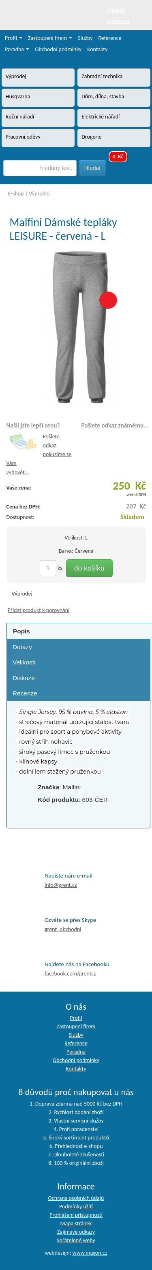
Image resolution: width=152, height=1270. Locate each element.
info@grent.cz (61, 885)
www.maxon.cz (90, 1252)
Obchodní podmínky (58, 49)
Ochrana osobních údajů (76, 1198)
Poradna (17, 49)
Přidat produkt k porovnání (39, 610)
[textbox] (40, 168)
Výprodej (39, 193)
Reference (110, 38)
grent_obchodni (63, 929)
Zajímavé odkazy (76, 1231)
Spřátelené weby (76, 1240)
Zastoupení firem (50, 38)
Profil (13, 38)
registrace (118, 21)
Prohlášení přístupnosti (76, 1215)
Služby (85, 38)
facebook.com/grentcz (70, 973)
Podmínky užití (76, 1206)
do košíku (89, 568)
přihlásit (116, 10)
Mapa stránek (76, 1223)
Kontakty (97, 49)
